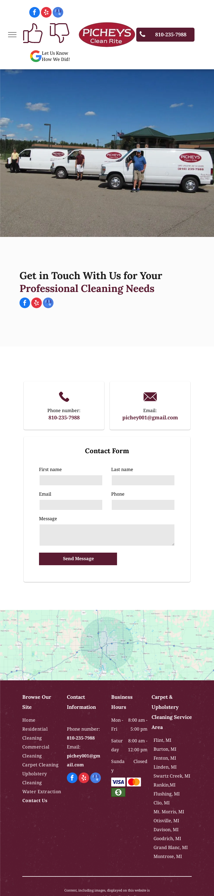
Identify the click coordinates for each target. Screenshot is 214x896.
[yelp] (46, 13)
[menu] (12, 34)
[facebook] (34, 13)
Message (48, 518)
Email (45, 494)
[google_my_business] (58, 13)
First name (50, 469)
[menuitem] (42, 720)
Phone (118, 494)
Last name (122, 469)
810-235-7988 (64, 417)
